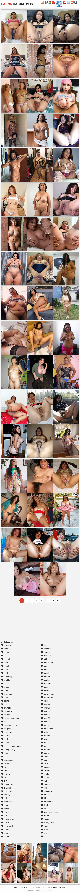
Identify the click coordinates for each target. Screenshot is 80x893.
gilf (4, 781)
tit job (44, 805)
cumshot (6, 736)
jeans (5, 830)
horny (5, 812)
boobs (5, 697)
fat (3, 767)
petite (45, 732)
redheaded (47, 750)
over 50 (45, 715)
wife (44, 833)
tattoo (45, 795)
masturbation (48, 656)
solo (44, 788)
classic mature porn (11, 718)
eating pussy (8, 750)
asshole (6, 659)
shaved (45, 767)
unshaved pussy (49, 812)
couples (6, 729)
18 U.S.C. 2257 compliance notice (53, 887)
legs (44, 645)
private (45, 739)
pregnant (46, 736)
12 (48, 601)
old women (47, 697)
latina (5, 836)
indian (5, 823)
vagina (45, 819)
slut (44, 781)
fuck (4, 777)
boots (5, 701)
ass (4, 656)
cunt (4, 739)
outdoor (45, 704)
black (5, 687)
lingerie (45, 652)
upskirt (45, 816)
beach (5, 666)
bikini (5, 683)
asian (5, 652)
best (4, 673)
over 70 (45, 722)
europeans (7, 760)
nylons (45, 690)
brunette (6, 708)
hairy (4, 798)
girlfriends (7, 784)
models (45, 666)
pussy (45, 743)
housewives (7, 819)
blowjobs (6, 694)
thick (44, 798)
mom (44, 670)
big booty (6, 676)
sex (44, 760)
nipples (45, 680)
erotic (5, 756)
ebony (5, 753)
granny (5, 795)
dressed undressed (11, 746)
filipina (5, 774)
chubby (5, 715)
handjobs (6, 805)
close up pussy (9, 725)
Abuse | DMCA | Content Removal (27, 887)
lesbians (46, 649)
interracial (7, 826)
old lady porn (48, 694)
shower (45, 770)
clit (3, 722)
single (45, 774)
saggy (45, 753)
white (44, 830)
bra (4, 704)
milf (44, 659)
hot (4, 816)
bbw (4, 663)
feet (4, 770)
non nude (46, 683)
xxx (44, 836)
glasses (6, 788)
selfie (44, 756)
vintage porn (48, 823)
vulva (44, 826)
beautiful (6, 670)
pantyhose (47, 729)
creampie (6, 732)
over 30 (45, 708)
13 (53, 601)
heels (5, 809)
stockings (46, 791)
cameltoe (6, 711)
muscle (45, 673)
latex (4, 833)
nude (44, 687)
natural (45, 676)
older (44, 701)
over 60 (45, 718)
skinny (45, 777)
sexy (44, 763)
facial (5, 763)
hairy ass (6, 802)
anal (4, 649)
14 (58, 601)
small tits (46, 784)
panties (45, 725)
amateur (6, 645)
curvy (5, 743)
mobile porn (47, 663)
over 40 (45, 711)
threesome (47, 802)
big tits (5, 680)
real (44, 746)
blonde (5, 690)
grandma (6, 791)
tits (43, 809)
